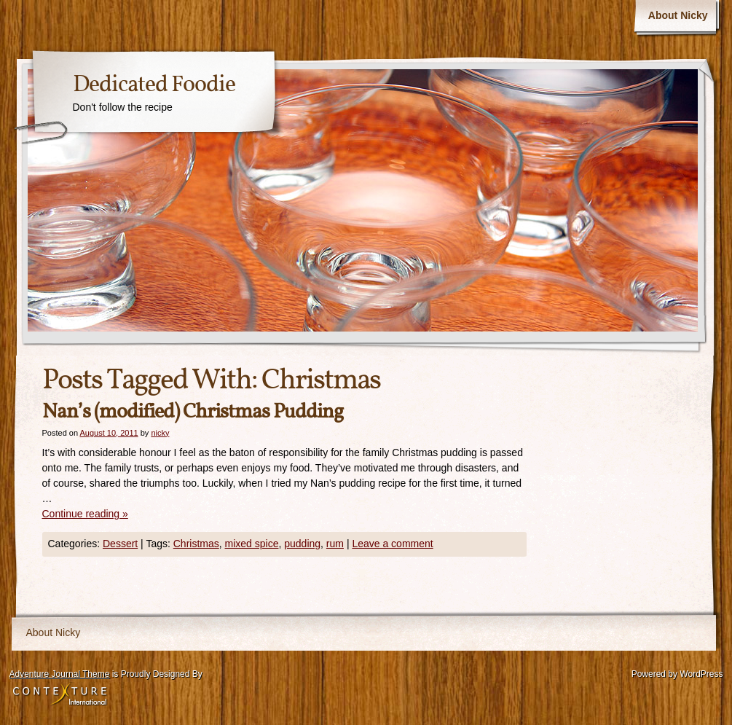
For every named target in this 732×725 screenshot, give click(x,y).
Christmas (196, 543)
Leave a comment (392, 543)
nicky (160, 432)
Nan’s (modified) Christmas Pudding (192, 412)
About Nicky (678, 15)
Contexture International (59, 695)
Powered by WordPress (677, 674)
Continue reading (85, 514)
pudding (302, 543)
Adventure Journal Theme (59, 674)
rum (335, 543)
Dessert (120, 543)
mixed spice (252, 543)
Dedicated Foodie (154, 85)
